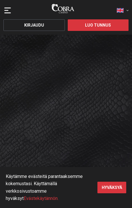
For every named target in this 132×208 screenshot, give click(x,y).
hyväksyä (112, 187)
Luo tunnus (98, 25)
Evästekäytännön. (41, 198)
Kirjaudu (34, 25)
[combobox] (123, 8)
